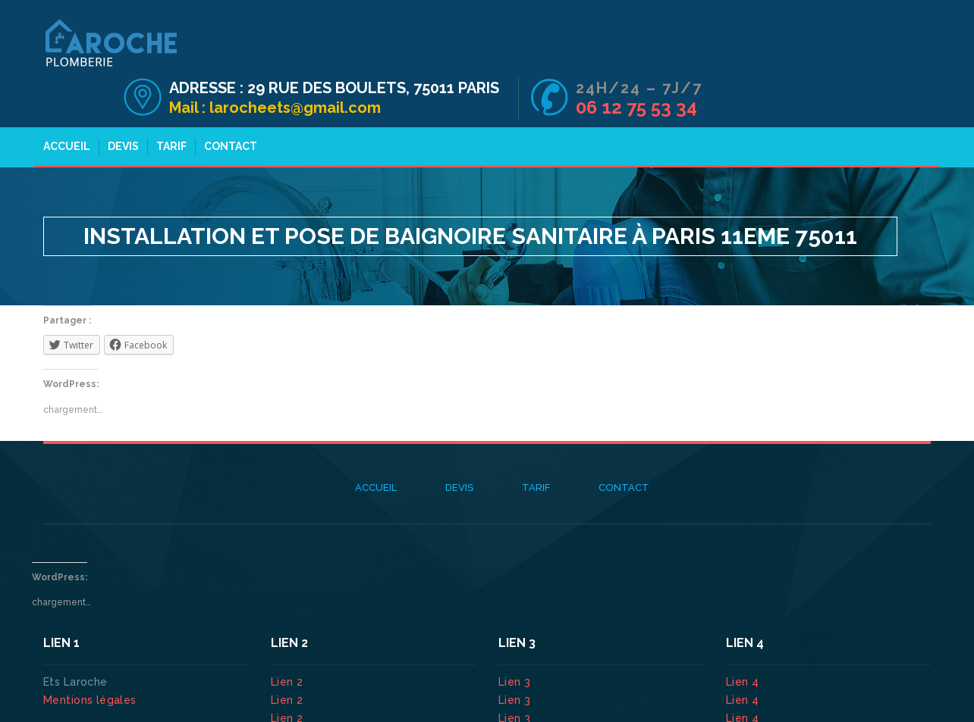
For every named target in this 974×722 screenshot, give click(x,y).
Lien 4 (744, 640)
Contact (228, 104)
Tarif (169, 104)
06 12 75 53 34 (864, 59)
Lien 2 (288, 640)
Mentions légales (90, 658)
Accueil (64, 104)
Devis (121, 104)
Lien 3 (516, 640)
